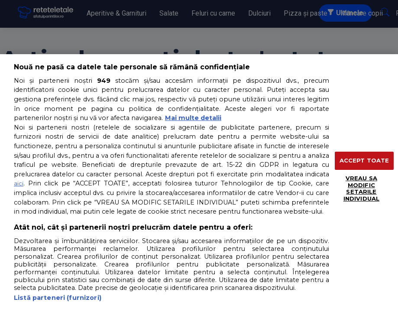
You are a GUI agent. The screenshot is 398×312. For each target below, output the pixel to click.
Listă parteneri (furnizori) (57, 298)
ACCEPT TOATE (364, 160)
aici (18, 183)
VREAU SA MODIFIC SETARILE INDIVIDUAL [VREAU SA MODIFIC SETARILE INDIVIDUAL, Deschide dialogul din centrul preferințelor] (361, 188)
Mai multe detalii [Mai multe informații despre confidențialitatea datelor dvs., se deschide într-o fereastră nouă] (193, 118)
